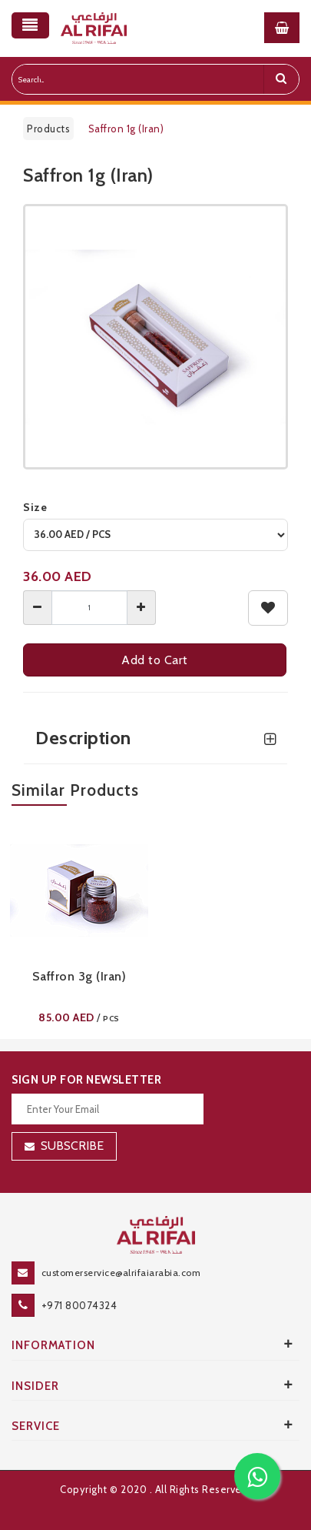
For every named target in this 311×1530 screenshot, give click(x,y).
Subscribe (72, 1145)
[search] (281, 79)
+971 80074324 (79, 1305)
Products (48, 128)
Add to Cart (155, 660)
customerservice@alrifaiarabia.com (121, 1272)
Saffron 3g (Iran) (79, 976)
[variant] (155, 535)
